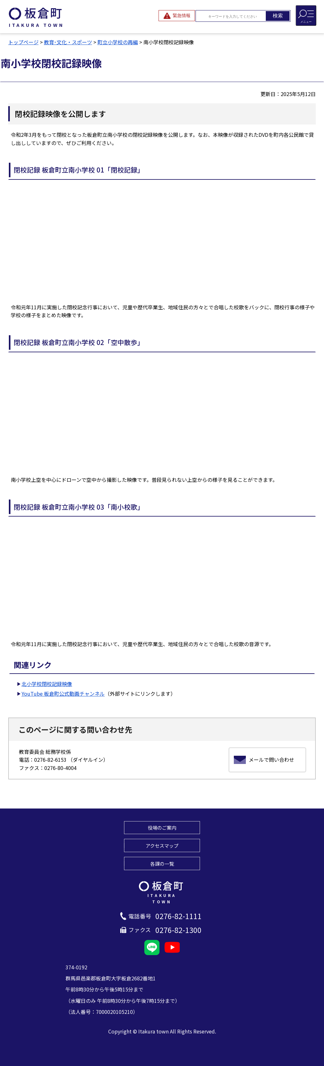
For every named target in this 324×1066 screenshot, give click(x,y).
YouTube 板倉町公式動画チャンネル (63, 693)
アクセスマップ (162, 845)
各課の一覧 (162, 863)
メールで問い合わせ (271, 759)
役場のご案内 (162, 827)
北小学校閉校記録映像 (47, 683)
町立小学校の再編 (117, 42)
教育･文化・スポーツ (68, 42)
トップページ (23, 42)
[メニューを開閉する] (306, 15)
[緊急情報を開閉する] (177, 15)
